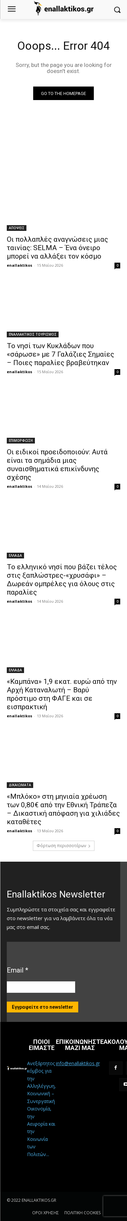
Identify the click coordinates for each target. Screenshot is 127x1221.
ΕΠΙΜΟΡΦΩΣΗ (21, 440)
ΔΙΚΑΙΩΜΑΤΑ (20, 785)
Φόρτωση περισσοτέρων (64, 845)
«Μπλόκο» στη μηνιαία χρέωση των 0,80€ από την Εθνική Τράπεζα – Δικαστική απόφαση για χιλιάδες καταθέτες (63, 809)
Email (17, 970)
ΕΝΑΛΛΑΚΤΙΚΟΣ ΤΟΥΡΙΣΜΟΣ (33, 334)
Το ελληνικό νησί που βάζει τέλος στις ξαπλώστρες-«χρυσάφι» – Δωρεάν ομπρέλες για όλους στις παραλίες (62, 579)
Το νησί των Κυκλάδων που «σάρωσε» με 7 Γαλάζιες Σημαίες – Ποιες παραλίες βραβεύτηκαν (60, 354)
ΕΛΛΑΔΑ (15, 555)
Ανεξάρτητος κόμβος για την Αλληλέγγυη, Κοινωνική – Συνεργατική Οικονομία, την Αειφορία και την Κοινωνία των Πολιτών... (41, 1108)
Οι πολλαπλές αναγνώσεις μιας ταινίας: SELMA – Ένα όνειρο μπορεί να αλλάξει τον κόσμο (57, 247)
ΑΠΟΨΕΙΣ (16, 227)
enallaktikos (19, 265)
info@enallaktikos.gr (78, 1063)
